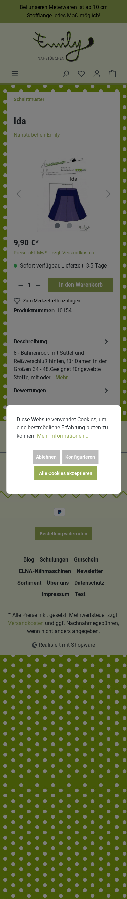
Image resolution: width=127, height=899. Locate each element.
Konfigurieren (80, 457)
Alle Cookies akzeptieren (65, 473)
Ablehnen (46, 457)
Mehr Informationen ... (63, 436)
